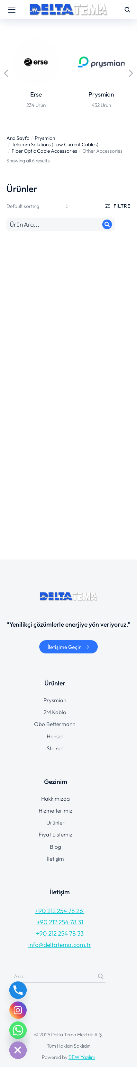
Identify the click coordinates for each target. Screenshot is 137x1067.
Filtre (118, 206)
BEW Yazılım (81, 1057)
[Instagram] (18, 1010)
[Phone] (18, 990)
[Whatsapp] (18, 1030)
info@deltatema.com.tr (59, 945)
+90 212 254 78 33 (60, 933)
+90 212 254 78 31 (60, 922)
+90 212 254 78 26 (59, 911)
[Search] (107, 224)
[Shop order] (37, 206)
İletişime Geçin (68, 647)
